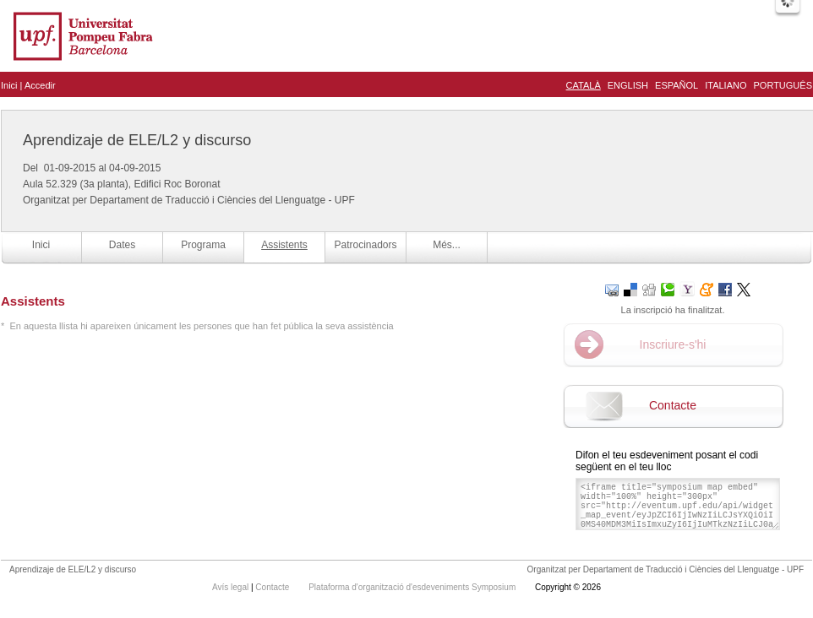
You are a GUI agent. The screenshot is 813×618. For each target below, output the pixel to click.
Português (783, 85)
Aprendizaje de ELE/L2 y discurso (137, 140)
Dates (122, 245)
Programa (203, 245)
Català (583, 85)
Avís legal (231, 587)
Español (676, 85)
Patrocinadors (365, 245)
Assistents (284, 245)
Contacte (672, 405)
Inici (9, 85)
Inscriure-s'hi (673, 344)
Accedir (40, 85)
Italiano (725, 85)
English (628, 85)
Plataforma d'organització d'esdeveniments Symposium (413, 587)
